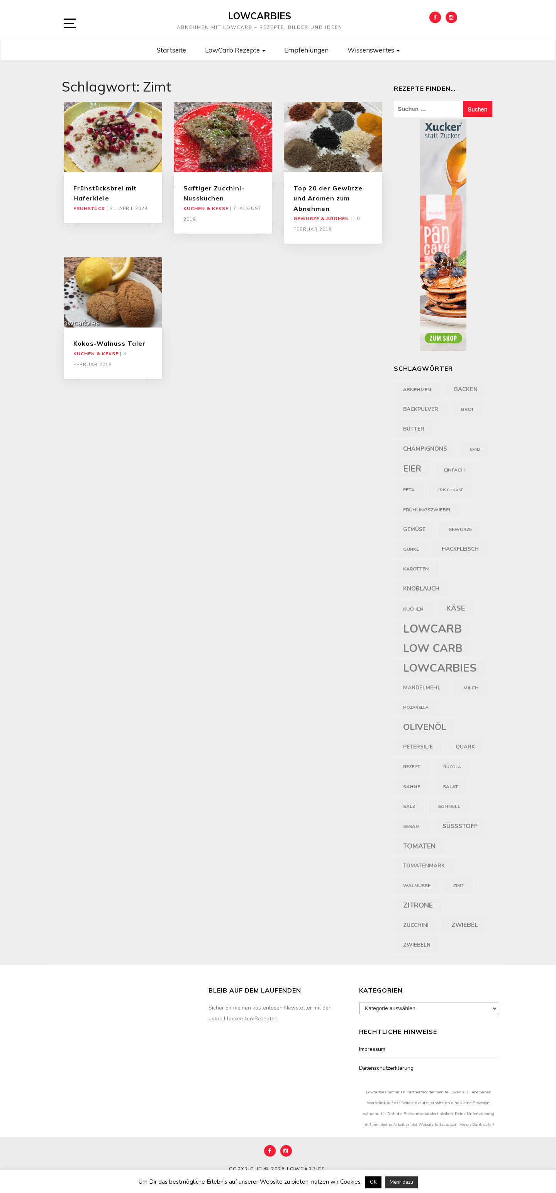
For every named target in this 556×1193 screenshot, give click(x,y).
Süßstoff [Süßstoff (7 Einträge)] (460, 826)
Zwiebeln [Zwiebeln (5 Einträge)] (417, 945)
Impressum (372, 1049)
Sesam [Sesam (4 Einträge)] (411, 826)
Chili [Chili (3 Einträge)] (475, 449)
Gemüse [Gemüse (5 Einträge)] (414, 529)
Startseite (171, 50)
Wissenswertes (374, 50)
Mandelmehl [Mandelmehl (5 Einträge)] (422, 687)
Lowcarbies (259, 16)
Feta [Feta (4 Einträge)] (409, 490)
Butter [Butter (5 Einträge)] (413, 429)
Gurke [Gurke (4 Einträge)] (411, 549)
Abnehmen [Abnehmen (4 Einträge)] (417, 390)
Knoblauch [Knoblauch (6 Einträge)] (421, 588)
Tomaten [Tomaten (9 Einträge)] (419, 846)
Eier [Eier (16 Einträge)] (412, 469)
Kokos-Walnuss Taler (109, 343)
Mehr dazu (401, 1182)
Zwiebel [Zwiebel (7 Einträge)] (464, 925)
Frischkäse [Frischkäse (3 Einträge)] (450, 490)
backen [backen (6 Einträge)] (466, 389)
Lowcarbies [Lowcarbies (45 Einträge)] (440, 667)
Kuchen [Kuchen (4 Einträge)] (413, 609)
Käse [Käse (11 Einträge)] (455, 608)
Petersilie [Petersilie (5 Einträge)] (418, 746)
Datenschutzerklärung (386, 1068)
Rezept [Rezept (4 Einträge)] (411, 767)
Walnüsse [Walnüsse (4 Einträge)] (417, 885)
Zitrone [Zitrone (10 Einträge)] (418, 905)
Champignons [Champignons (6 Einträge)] (425, 449)
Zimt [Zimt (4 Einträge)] (458, 885)
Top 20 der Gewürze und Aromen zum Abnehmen (328, 198)
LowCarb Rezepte (235, 50)
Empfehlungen (306, 50)
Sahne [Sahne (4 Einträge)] (411, 787)
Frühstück (89, 208)
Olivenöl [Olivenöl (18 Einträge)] (424, 727)
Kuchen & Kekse (206, 208)
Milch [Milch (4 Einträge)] (471, 688)
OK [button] (373, 1182)
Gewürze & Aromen (321, 219)
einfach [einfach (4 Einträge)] (454, 470)
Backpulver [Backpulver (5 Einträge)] (420, 409)
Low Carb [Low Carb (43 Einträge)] (433, 648)
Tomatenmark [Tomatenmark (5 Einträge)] (424, 865)
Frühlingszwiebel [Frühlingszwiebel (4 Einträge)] (427, 510)
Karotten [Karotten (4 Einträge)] (416, 569)
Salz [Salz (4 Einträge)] (409, 806)
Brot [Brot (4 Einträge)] (467, 409)
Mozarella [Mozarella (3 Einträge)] (416, 707)
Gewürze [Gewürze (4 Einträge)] (460, 529)
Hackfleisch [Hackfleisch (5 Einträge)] (460, 549)
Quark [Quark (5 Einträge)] (465, 746)
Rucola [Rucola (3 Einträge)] (452, 767)
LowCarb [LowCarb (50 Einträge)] (432, 628)
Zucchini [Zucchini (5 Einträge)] (416, 925)
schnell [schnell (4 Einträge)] (449, 806)
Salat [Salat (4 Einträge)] (450, 787)
